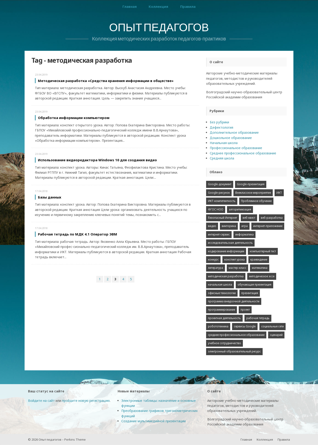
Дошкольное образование (231, 138)
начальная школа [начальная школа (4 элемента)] (220, 284)
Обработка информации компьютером (73, 117)
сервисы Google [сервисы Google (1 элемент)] (245, 326)
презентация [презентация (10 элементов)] (249, 293)
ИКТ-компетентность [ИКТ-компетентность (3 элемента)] (222, 201)
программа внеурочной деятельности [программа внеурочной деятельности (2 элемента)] (233, 301)
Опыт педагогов (159, 29)
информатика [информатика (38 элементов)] (244, 234)
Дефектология (221, 127)
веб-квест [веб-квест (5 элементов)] (249, 218)
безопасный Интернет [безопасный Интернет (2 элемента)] (222, 218)
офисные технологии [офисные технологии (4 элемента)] (222, 293)
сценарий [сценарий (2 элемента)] (276, 335)
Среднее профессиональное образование (243, 153)
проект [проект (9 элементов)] (245, 310)
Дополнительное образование (234, 132)
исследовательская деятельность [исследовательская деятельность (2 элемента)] (230, 243)
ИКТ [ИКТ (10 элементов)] (279, 193)
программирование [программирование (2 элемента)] (221, 310)
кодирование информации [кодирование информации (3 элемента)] (226, 251)
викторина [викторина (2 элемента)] (229, 226)
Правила (188, 6)
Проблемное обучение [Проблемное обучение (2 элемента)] (256, 201)
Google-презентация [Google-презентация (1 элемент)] (250, 184)
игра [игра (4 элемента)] (244, 226)
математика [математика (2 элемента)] (259, 268)
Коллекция (158, 6)
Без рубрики (219, 122)
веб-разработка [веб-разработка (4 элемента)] (272, 218)
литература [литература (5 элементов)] (215, 268)
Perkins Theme (75, 439)
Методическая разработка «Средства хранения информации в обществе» (105, 80)
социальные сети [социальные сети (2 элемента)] (272, 326)
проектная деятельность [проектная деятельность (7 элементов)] (224, 318)
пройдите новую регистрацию (86, 400)
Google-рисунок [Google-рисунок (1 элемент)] (219, 193)
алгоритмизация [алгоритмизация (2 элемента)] (240, 209)
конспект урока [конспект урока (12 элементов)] (234, 259)
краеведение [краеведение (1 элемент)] (258, 259)
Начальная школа (224, 143)
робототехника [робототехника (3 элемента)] (218, 326)
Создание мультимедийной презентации (153, 421)
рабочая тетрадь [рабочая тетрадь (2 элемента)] (258, 318)
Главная (129, 6)
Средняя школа (222, 158)
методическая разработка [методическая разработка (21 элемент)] (226, 276)
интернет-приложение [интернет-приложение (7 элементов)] (267, 226)
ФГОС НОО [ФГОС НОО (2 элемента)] (215, 209)
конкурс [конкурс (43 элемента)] (213, 259)
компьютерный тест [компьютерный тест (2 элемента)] (263, 251)
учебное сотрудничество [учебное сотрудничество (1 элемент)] (224, 343)
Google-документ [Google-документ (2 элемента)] (219, 184)
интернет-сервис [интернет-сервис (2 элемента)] (219, 234)
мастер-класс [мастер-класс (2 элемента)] (237, 268)
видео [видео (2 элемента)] (212, 226)
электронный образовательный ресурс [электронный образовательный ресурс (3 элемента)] (234, 351)
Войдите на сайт (41, 400)
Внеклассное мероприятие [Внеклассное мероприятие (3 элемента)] (253, 193)
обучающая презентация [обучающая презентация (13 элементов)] (254, 284)
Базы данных (49, 197)
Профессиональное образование (236, 148)
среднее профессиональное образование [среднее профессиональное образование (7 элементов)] (236, 335)
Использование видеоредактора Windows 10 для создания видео (97, 160)
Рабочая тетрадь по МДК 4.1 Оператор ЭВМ (77, 234)
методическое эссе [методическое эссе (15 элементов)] (261, 276)
